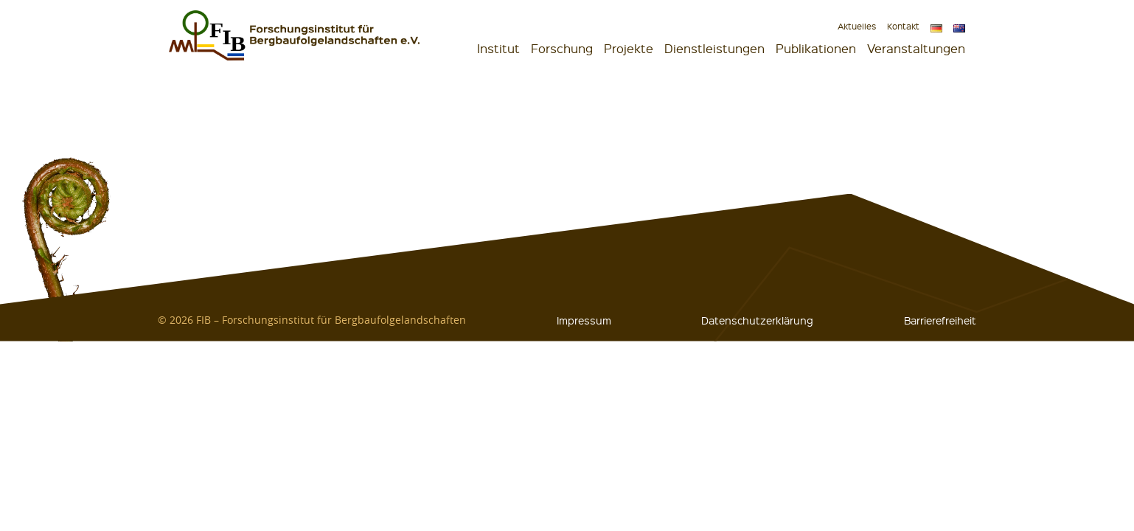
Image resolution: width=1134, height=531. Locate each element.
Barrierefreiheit (940, 320)
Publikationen (816, 48)
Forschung (562, 48)
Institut (498, 48)
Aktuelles (857, 26)
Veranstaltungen (916, 48)
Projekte (628, 48)
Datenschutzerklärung (757, 320)
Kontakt (903, 26)
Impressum (584, 320)
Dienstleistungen (714, 48)
